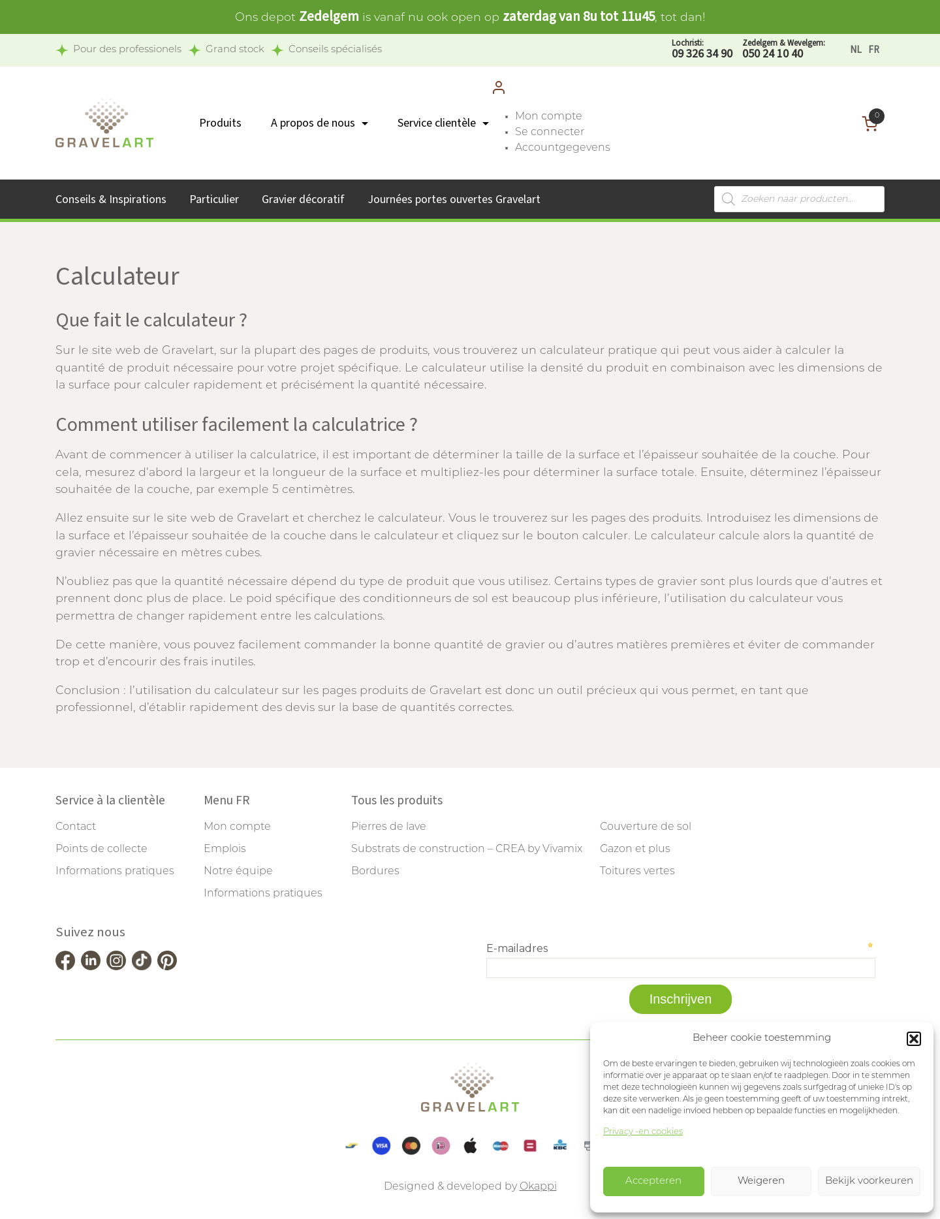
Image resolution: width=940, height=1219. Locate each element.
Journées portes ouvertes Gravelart (454, 199)
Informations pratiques (114, 871)
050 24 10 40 (783, 50)
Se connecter (549, 132)
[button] (913, 1038)
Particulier (214, 199)
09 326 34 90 (702, 50)
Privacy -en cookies (643, 1132)
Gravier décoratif (303, 199)
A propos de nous (313, 123)
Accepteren (653, 1181)
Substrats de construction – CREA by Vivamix (466, 849)
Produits (220, 123)
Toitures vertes (637, 871)
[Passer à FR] (873, 50)
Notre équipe (238, 871)
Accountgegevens (562, 148)
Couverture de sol (645, 827)
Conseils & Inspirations (110, 199)
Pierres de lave (388, 827)
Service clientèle (437, 123)
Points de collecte (101, 849)
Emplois (225, 849)
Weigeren (761, 1181)
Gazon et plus (635, 849)
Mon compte (548, 117)
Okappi (538, 1187)
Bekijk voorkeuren (869, 1181)
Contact (75, 827)
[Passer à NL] (856, 50)
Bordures (375, 871)
